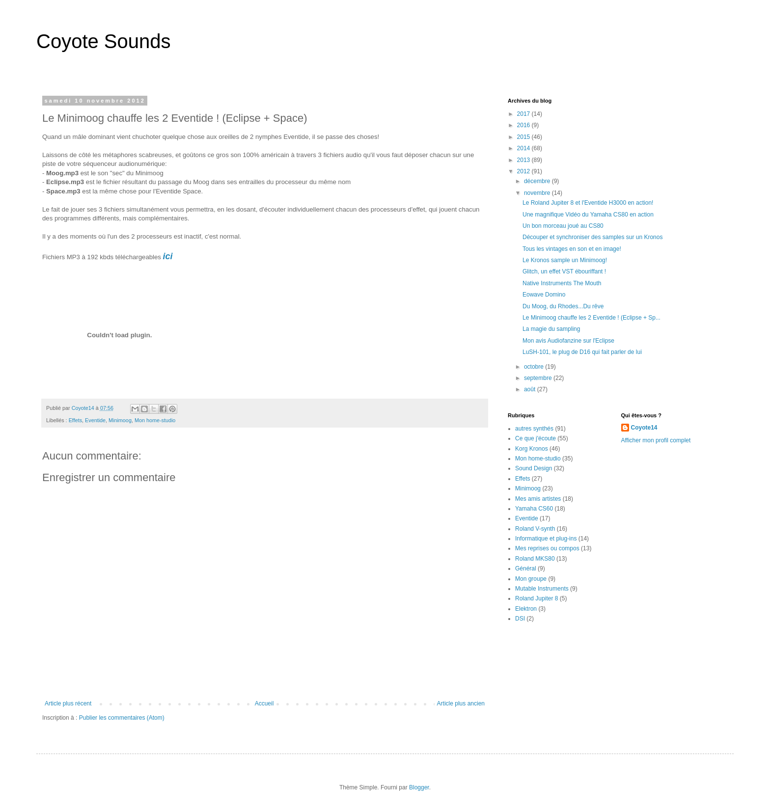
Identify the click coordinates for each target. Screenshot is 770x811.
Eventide (95, 420)
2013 (524, 160)
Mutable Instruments (542, 588)
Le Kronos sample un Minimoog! (564, 260)
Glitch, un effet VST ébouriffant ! (564, 271)
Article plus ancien (461, 703)
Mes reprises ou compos (547, 548)
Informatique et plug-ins (546, 538)
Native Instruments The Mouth (562, 283)
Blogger (419, 787)
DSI (520, 618)
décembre (538, 181)
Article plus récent (68, 703)
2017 (524, 113)
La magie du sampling (551, 328)
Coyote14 (644, 427)
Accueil (264, 703)
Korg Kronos (531, 448)
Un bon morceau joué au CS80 (563, 225)
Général (525, 568)
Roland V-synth (535, 528)
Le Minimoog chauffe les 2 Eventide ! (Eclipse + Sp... (591, 317)
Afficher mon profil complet (656, 440)
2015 (524, 137)
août (530, 389)
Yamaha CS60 (534, 508)
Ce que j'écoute (535, 438)
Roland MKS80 (535, 558)
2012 (524, 171)
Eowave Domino (543, 294)
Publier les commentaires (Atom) (122, 717)
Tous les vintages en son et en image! (571, 248)
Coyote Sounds (103, 41)
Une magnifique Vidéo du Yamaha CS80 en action (588, 214)
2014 (524, 148)
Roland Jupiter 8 (536, 598)
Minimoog (120, 420)
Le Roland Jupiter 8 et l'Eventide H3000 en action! (587, 202)
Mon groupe (531, 578)
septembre (538, 378)
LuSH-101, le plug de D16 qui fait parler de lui (582, 352)
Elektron (526, 608)
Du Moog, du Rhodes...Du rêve (563, 306)
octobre (534, 366)
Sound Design (533, 468)
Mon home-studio (155, 420)
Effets (75, 420)
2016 (524, 125)
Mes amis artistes (538, 498)
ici (168, 256)
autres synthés (534, 428)
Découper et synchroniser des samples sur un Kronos (592, 237)
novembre (538, 192)
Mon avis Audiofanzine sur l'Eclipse (568, 340)
